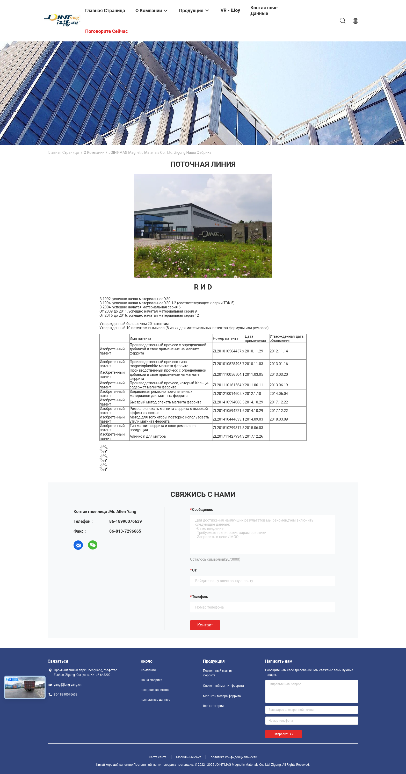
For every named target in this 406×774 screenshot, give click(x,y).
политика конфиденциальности (234, 757)
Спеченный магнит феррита (223, 686)
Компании (148, 670)
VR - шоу (230, 10)
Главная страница (63, 152)
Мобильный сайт (188, 757)
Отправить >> (283, 734)
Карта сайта (157, 757)
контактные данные (155, 699)
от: (195, 570)
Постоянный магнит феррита (218, 673)
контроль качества (155, 690)
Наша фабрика (151, 680)
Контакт (205, 625)
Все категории (213, 706)
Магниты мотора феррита (222, 696)
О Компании (94, 152)
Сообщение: (202, 510)
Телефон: (200, 597)
